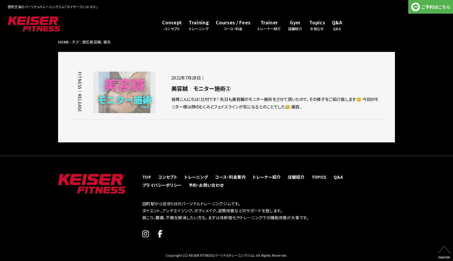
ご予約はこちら (435, 7)
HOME (63, 42)
